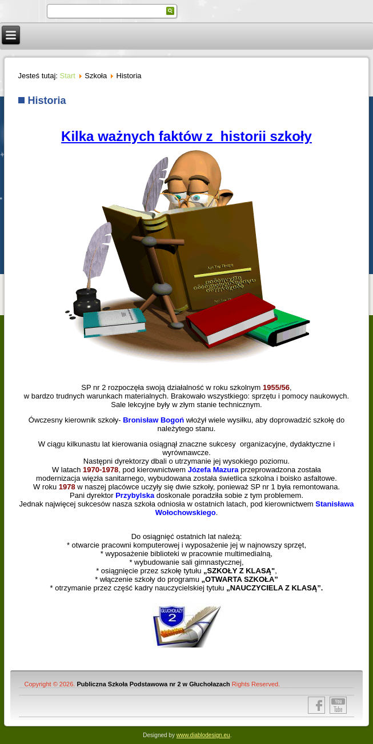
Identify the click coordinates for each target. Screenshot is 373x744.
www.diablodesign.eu (203, 735)
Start (67, 75)
